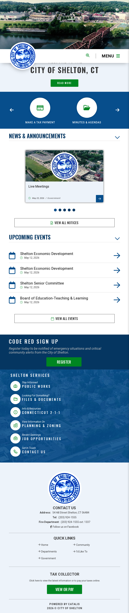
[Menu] (108, 56)
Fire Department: (64, 521)
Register (64, 362)
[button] (55, 210)
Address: (64, 512)
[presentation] (11, 110)
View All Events (66, 318)
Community (83, 544)
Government (48, 558)
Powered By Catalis (64, 604)
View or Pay (64, 589)
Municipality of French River (23, 56)
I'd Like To (81, 551)
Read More (64, 83)
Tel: (64, 517)
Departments (49, 551)
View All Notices (66, 222)
